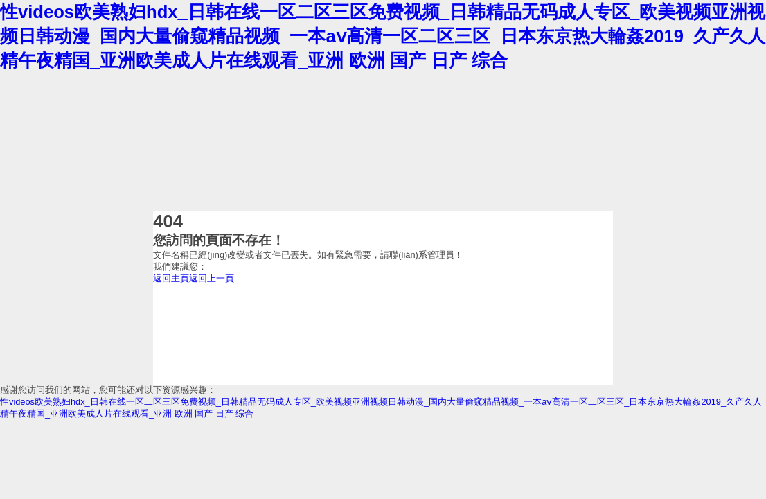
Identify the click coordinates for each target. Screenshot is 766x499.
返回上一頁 (211, 278)
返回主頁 (171, 278)
